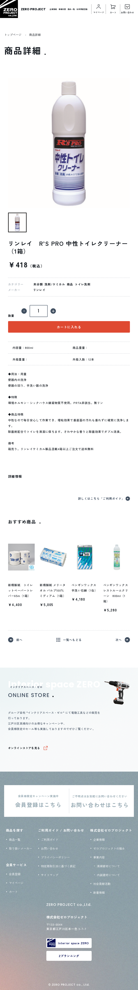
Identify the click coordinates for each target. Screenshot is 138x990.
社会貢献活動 (82, 9)
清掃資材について (108, 866)
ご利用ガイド (49, 839)
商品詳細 (35, 34)
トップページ (12, 34)
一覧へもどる (72, 640)
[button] (17, 222)
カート (13, 891)
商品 (70, 284)
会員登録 (14, 874)
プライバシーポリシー (55, 857)
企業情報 (53, 9)
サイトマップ (49, 875)
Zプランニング (69, 956)
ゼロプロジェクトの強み (109, 848)
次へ (119, 640)
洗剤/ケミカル (55, 284)
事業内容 (62, 9)
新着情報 (99, 892)
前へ (19, 640)
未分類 (38, 284)
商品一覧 (71, 9)
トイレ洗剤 (82, 284)
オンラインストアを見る (24, 748)
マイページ (16, 883)
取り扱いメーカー (20, 848)
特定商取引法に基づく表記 (58, 866)
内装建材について (108, 875)
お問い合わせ (49, 848)
